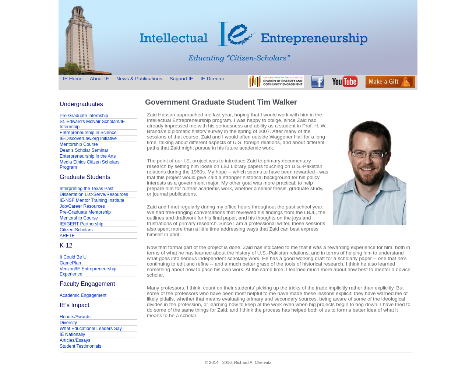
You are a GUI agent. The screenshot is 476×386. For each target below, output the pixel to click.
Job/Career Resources (82, 206)
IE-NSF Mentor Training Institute (92, 200)
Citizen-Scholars (76, 229)
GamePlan (70, 263)
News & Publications (139, 78)
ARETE (67, 235)
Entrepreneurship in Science (88, 132)
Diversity (68, 322)
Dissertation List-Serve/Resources (94, 194)
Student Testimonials (80, 346)
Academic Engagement (83, 295)
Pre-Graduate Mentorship (85, 212)
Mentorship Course (79, 144)
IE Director (213, 78)
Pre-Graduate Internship (84, 115)
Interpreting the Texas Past (86, 188)
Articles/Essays (75, 340)
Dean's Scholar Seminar (84, 150)
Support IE (181, 78)
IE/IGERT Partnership (81, 224)
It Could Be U (73, 257)
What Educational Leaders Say (91, 328)
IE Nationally (72, 334)
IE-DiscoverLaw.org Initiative (88, 138)
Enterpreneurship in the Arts (88, 156)
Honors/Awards (75, 316)
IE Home (73, 78)
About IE (99, 78)
